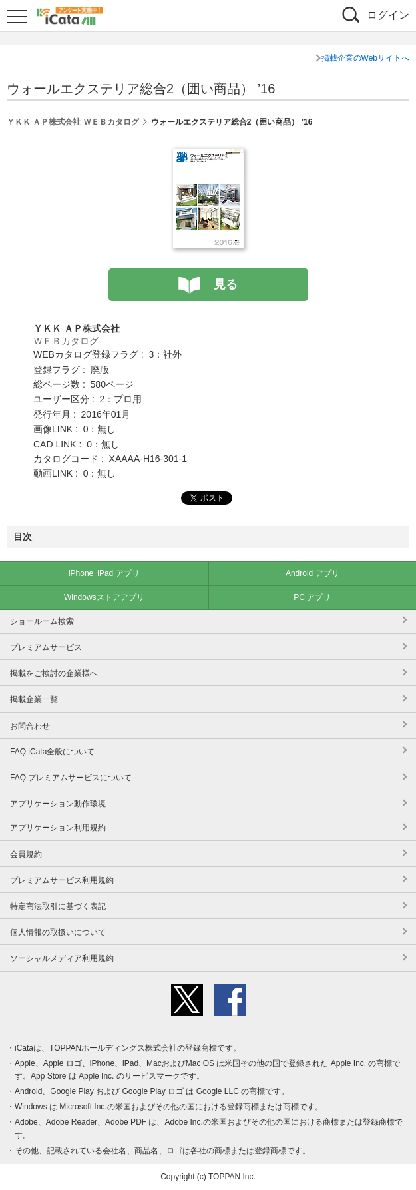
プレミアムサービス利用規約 (62, 880)
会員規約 (26, 854)
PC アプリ (312, 597)
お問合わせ (30, 726)
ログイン (388, 15)
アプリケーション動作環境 (58, 803)
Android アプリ (312, 573)
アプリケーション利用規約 (58, 827)
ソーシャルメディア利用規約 (62, 958)
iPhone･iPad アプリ (104, 573)
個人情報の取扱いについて (58, 932)
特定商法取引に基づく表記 (58, 906)
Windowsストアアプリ (104, 597)
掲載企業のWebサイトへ (365, 58)
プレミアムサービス (46, 647)
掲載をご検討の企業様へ (54, 673)
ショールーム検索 (42, 621)
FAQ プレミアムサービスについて (71, 777)
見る (226, 284)
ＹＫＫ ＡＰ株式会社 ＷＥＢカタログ (73, 122)
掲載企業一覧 (34, 699)
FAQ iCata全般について (52, 751)
